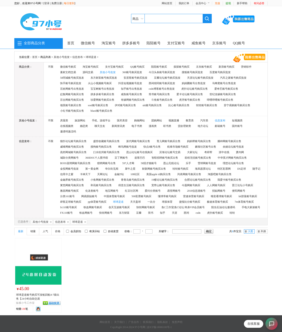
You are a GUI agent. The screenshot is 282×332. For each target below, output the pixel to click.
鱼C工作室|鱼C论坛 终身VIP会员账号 (183, 207)
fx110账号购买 (68, 207)
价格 (57, 231)
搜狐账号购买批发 (192, 72)
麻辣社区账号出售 (205, 146)
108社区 (135, 174)
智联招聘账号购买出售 (165, 157)
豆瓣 (138, 212)
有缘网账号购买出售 (133, 99)
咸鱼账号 (198, 43)
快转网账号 (105, 212)
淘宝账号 (109, 43)
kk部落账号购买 (248, 196)
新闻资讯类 (118, 126)
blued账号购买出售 (101, 110)
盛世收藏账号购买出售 (106, 141)
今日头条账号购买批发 (162, 72)
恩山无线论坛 (171, 163)
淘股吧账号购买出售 (220, 174)
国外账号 (237, 126)
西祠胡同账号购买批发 (162, 83)
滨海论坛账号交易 (169, 152)
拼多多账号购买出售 (102, 94)
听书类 (167, 126)
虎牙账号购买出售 (189, 99)
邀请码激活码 (68, 131)
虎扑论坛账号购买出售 (194, 88)
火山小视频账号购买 (100, 83)
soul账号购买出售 (98, 105)
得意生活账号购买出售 (131, 185)
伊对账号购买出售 (125, 105)
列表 (263, 231)
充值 (217, 3)
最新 (20, 231)
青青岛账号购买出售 (133, 179)
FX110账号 (66, 212)
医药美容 (122, 120)
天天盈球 (135, 201)
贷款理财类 (184, 126)
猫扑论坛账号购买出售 (73, 141)
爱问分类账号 (153, 190)
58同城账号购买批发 (72, 77)
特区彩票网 (224, 168)
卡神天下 (85, 174)
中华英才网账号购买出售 (232, 157)
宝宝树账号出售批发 (102, 88)
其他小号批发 (62, 57)
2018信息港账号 (196, 190)
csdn (198, 212)
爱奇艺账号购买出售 (226, 88)
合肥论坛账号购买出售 (197, 179)
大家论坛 (192, 152)
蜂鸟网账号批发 (127, 146)
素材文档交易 (68, 72)
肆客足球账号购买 (70, 201)
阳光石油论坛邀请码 (223, 207)
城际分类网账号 (69, 157)
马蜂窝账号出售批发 (224, 83)
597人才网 (128, 163)
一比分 (151, 201)
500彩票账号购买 (141, 196)
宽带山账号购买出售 (163, 185)
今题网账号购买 (191, 185)
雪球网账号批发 (207, 163)
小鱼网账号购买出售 (102, 179)
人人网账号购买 (216, 185)
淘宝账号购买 (90, 66)
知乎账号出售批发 (131, 88)
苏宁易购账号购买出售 (237, 105)
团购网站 (156, 120)
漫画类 (153, 126)
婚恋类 (84, 126)
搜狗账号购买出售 (101, 146)
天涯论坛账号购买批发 (200, 77)
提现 (228, 3)
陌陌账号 (154, 43)
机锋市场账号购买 (177, 146)
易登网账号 (173, 190)
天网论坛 (102, 174)
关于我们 (119, 322)
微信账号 (88, 43)
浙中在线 (224, 152)
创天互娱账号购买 (119, 207)
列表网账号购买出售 (189, 174)
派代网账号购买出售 (138, 141)
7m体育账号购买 (244, 201)
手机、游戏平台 (101, 120)
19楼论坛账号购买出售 (164, 179)
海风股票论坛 (203, 168)
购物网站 (139, 120)
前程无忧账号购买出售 (198, 157)
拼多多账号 (131, 43)
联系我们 (148, 322)
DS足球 (241, 168)
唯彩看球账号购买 (221, 196)
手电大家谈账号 (251, 207)
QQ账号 (239, 43)
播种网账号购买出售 (229, 141)
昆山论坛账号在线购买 (139, 152)
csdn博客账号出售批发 (162, 88)
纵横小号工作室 (25, 302)
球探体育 (167, 201)
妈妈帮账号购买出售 (199, 141)
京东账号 (219, 43)
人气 (45, 231)
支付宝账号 (176, 43)
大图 (250, 231)
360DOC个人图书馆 (96, 157)
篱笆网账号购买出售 (72, 185)
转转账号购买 (180, 168)
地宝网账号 (111, 190)
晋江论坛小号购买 (242, 185)
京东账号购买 (204, 66)
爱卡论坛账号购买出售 (189, 94)
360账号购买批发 (132, 72)
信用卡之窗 (66, 174)
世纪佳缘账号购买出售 (223, 94)
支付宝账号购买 (114, 66)
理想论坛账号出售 (233, 163)
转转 (232, 212)
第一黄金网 (91, 168)
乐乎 (188, 163)
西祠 (186, 212)
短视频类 (237, 120)
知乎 (162, 212)
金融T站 (119, 174)
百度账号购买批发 (220, 72)
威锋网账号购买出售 (72, 146)
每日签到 (69, 3)
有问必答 (259, 3)
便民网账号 (238, 190)
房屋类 (64, 120)
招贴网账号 (218, 190)
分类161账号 (67, 196)
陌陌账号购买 (159, 66)
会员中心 (201, 3)
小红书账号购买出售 (72, 110)
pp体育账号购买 (97, 201)
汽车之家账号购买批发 (233, 77)
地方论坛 (203, 126)
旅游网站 (80, 120)
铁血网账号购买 (92, 207)
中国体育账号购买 (114, 196)
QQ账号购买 (137, 66)
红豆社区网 (131, 190)
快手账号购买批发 (70, 83)
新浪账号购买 (226, 66)
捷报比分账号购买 (189, 201)
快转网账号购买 (145, 207)
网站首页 (167, 3)
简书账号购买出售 (159, 94)
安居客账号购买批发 (135, 77)
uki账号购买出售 (152, 105)
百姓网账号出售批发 (72, 88)
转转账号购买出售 (206, 105)
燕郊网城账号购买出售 (73, 152)
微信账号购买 (68, 66)
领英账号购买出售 (70, 105)
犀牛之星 (130, 168)
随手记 (256, 168)
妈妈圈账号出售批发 (194, 83)
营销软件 (246, 66)
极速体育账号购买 (217, 201)
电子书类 (137, 126)
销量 (33, 231)
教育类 (190, 120)
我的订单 (184, 3)
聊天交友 (100, 126)
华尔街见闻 (111, 168)
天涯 (174, 212)
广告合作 (133, 322)
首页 (70, 43)
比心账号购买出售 (178, 105)
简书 (150, 212)
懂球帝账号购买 (167, 196)
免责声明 (177, 322)
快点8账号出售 (152, 146)
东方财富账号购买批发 (104, 77)
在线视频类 (66, 126)
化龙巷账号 (91, 190)
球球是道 (91, 57)
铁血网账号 (86, 212)
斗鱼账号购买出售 (162, 99)
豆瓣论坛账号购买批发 (167, 77)
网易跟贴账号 (89, 196)
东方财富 (124, 212)
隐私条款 (162, 322)
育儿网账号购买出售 (168, 141)
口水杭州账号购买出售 (106, 152)
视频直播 (174, 120)
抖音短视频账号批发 (130, 83)
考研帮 (208, 152)
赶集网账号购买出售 (72, 94)
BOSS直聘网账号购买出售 (75, 163)
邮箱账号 (220, 126)
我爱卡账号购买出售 (229, 179)
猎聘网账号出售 (106, 163)
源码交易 (88, 72)
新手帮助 (242, 3)
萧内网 (240, 152)
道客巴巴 (139, 157)
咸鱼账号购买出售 (131, 94)
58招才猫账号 (149, 163)
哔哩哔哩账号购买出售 (220, 99)
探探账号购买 (181, 66)
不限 (50, 66)
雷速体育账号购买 (193, 196)
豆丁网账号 (121, 157)
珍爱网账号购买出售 (102, 99)
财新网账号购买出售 (154, 168)
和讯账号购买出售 (101, 185)
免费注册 (56, 3)
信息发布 (77, 57)
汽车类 (204, 120)
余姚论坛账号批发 (233, 146)
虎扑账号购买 (215, 212)
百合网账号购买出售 (72, 99)
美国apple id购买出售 (158, 174)
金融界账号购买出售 (72, 179)
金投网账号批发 (69, 168)
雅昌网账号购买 (69, 190)
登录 (47, 3)
